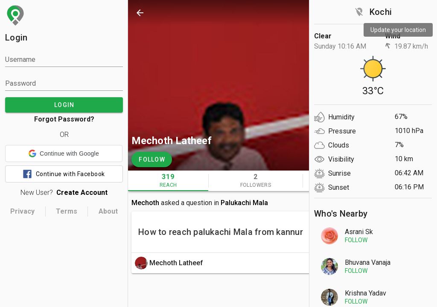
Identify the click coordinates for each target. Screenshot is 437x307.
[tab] (168, 181)
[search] (331, 13)
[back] (140, 13)
